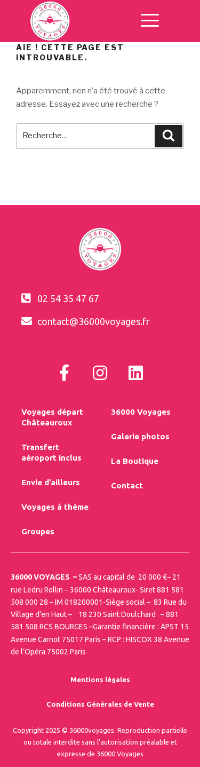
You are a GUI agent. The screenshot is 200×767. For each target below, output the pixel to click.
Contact (127, 485)
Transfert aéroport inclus (51, 452)
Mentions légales (100, 679)
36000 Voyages (141, 411)
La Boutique (134, 460)
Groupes (37, 531)
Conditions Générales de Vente (100, 704)
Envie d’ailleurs (50, 482)
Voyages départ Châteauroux (52, 417)
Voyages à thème (55, 506)
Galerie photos (140, 436)
